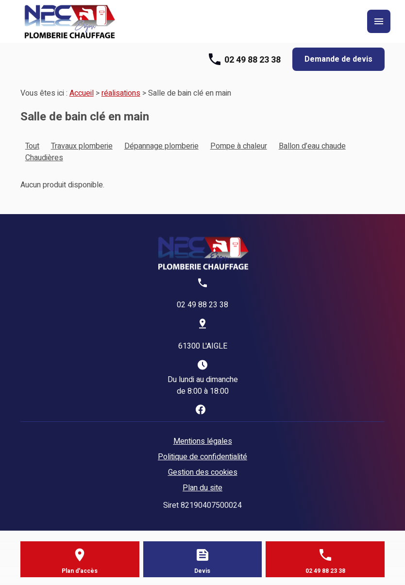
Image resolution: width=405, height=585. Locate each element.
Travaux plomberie (82, 146)
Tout (32, 146)
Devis (202, 571)
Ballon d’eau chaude (312, 146)
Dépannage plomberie (161, 146)
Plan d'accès (80, 571)
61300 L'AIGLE (202, 346)
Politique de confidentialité (202, 457)
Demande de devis (338, 59)
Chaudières (44, 158)
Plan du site (202, 488)
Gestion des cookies (202, 472)
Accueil (81, 93)
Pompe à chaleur (238, 146)
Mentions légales (202, 441)
